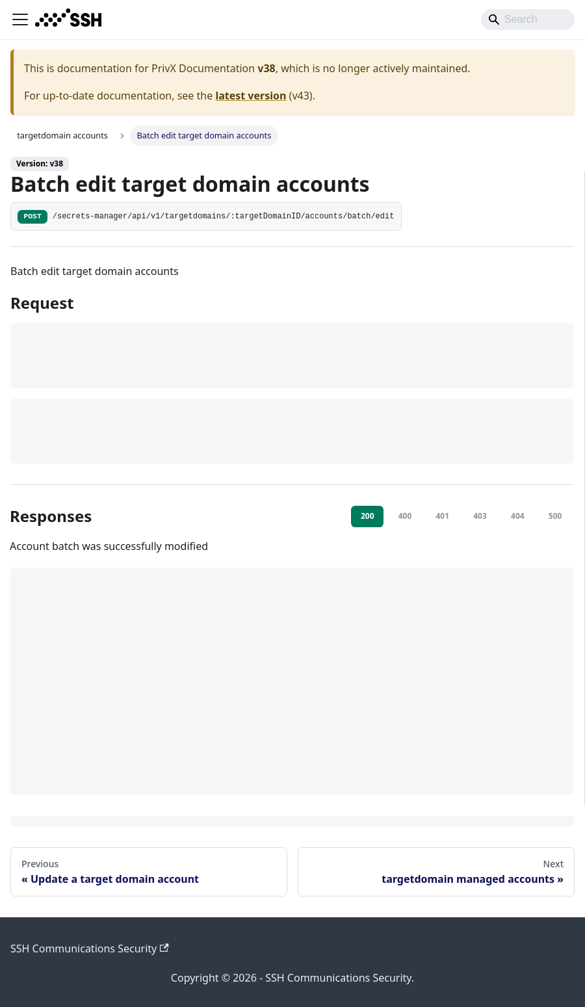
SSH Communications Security (89, 948)
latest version (250, 95)
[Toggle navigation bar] (20, 19)
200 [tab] (367, 515)
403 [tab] (480, 515)
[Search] (528, 19)
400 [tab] (405, 515)
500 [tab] (555, 515)
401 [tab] (442, 515)
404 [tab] (518, 515)
